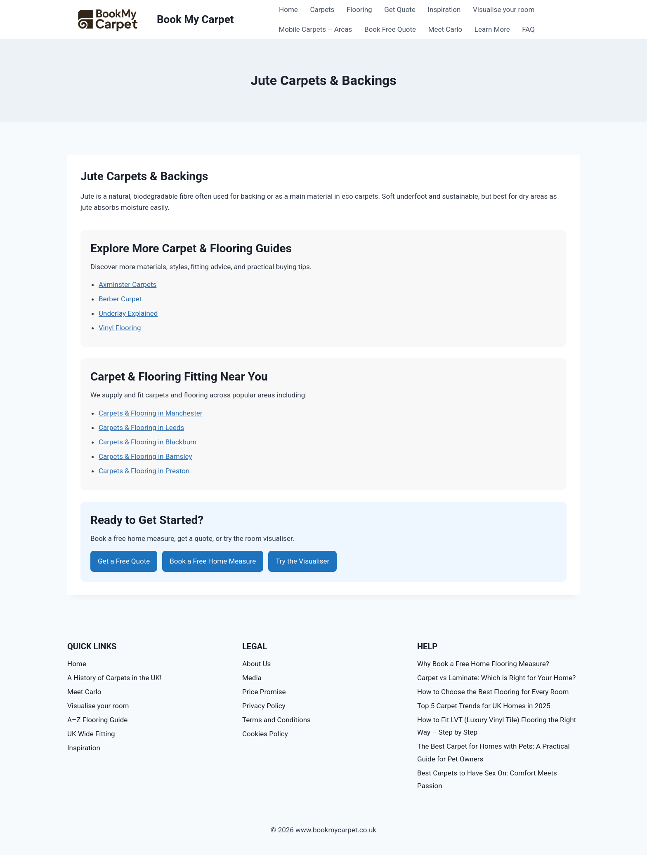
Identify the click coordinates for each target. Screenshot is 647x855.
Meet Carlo (445, 29)
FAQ (528, 29)
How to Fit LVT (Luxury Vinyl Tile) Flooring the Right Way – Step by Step (496, 726)
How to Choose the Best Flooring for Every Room (493, 692)
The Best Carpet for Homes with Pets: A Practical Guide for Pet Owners (493, 752)
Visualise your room (503, 9)
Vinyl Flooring (120, 328)
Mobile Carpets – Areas (315, 29)
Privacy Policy (264, 706)
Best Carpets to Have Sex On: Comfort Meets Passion (487, 779)
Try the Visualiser (302, 561)
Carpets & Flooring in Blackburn (147, 442)
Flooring (359, 9)
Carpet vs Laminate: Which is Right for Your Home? (496, 678)
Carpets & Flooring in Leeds (141, 427)
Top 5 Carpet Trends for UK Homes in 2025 (483, 706)
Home (288, 9)
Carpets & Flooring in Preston (144, 471)
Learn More (492, 29)
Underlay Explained (128, 313)
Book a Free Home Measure (213, 561)
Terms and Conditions (276, 720)
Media (252, 678)
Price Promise (264, 692)
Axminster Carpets (127, 284)
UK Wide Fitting (91, 734)
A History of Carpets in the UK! (114, 678)
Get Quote (400, 9)
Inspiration (444, 9)
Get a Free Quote (124, 561)
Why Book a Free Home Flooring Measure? (483, 664)
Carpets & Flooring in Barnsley (145, 456)
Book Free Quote (390, 29)
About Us (256, 664)
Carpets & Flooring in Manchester (151, 413)
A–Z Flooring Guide (97, 720)
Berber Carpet (120, 299)
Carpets (322, 9)
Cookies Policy (265, 734)
